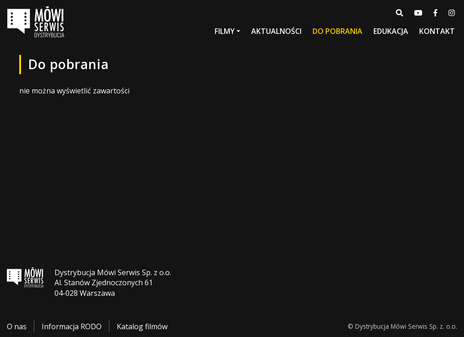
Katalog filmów (142, 326)
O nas (17, 326)
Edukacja (390, 31)
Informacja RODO (72, 326)
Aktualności (276, 31)
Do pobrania (337, 31)
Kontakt (437, 31)
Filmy (225, 31)
